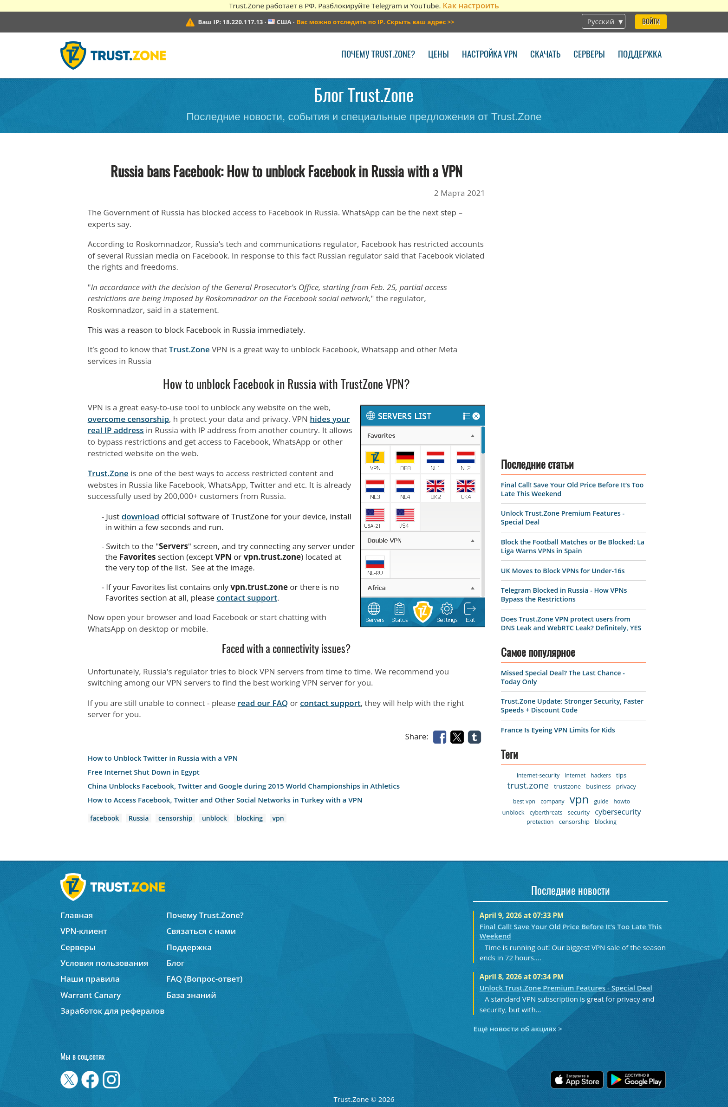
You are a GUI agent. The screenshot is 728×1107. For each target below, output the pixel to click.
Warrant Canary (90, 995)
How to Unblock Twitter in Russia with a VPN (163, 758)
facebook (104, 818)
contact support (247, 597)
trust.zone (528, 785)
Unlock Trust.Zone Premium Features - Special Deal (566, 987)
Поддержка (640, 55)
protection (539, 822)
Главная (76, 915)
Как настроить (470, 5)
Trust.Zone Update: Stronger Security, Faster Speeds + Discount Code (572, 705)
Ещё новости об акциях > (517, 1028)
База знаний (191, 995)
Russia (139, 818)
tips (621, 775)
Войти (651, 22)
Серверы (589, 55)
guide (601, 801)
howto (622, 801)
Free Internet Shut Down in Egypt (144, 772)
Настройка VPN (489, 55)
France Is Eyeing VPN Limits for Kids (558, 729)
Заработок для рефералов (112, 1010)
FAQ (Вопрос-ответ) (205, 978)
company (552, 801)
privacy (626, 786)
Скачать (545, 55)
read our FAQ (263, 703)
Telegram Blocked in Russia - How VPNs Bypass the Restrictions (564, 594)
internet (575, 775)
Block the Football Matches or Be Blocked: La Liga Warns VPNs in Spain (572, 546)
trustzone (567, 786)
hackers (601, 775)
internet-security (538, 775)
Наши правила (90, 978)
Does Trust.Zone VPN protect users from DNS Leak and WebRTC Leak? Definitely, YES (571, 623)
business (598, 786)
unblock (214, 818)
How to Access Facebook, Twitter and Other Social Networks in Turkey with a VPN (225, 800)
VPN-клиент (83, 931)
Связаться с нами (201, 931)
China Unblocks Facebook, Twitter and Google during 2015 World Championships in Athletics (244, 786)
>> (376, 22)
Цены (438, 55)
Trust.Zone (189, 349)
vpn (278, 818)
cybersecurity (618, 812)
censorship (175, 818)
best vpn (524, 801)
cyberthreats (546, 812)
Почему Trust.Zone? (378, 55)
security (579, 812)
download (140, 516)
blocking (249, 818)
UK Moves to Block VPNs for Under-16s (563, 570)
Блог (176, 963)
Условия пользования (104, 963)
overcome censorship (128, 419)
